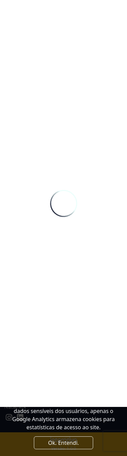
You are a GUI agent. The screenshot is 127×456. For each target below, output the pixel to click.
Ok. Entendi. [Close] (63, 443)
